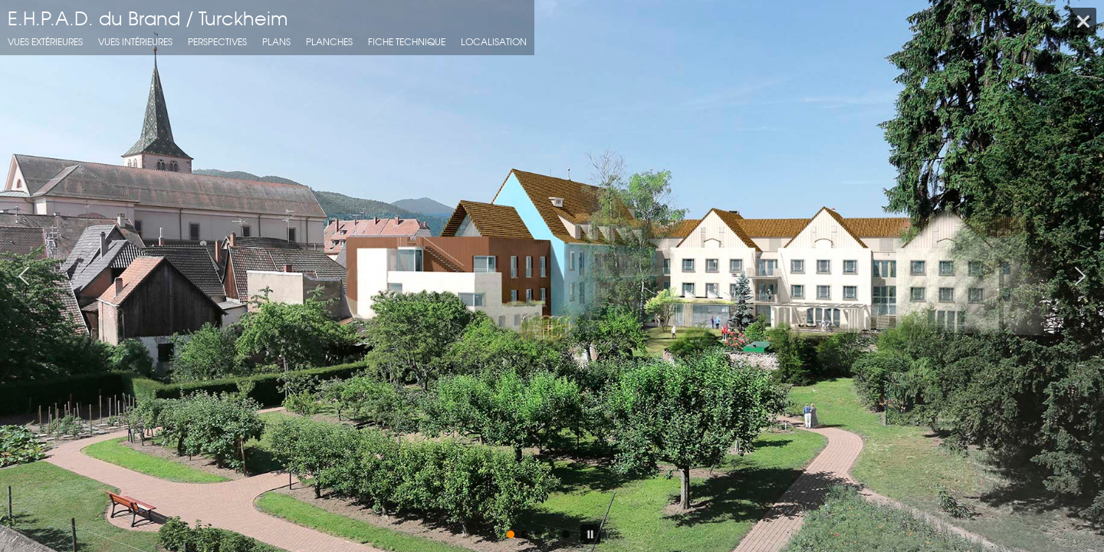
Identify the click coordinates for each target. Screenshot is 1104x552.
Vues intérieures (135, 42)
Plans (276, 42)
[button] (24, 276)
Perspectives (217, 42)
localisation (494, 42)
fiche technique (406, 42)
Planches (329, 42)
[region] (552, 276)
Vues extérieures (45, 42)
